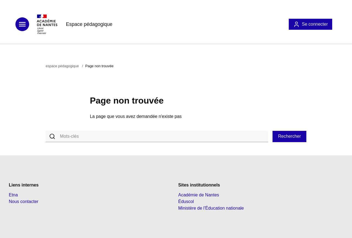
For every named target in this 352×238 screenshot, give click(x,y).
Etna (13, 195)
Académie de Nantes (198, 195)
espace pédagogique (62, 66)
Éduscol (186, 201)
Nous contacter (23, 201)
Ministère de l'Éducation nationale (211, 208)
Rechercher (289, 136)
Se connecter (310, 24)
